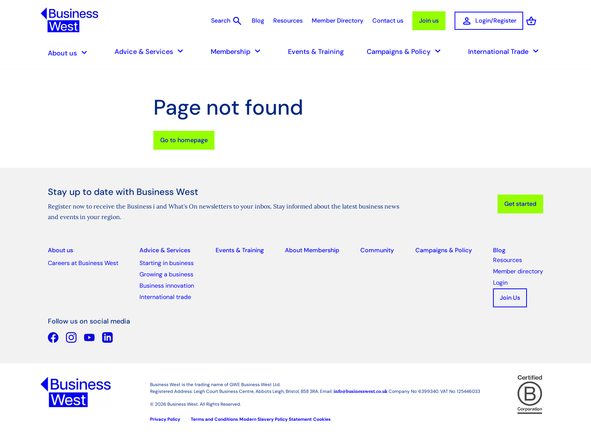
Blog (258, 21)
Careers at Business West (83, 263)
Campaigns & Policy (406, 51)
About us (70, 53)
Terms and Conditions (214, 419)
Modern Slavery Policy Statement (275, 419)
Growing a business (166, 274)
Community (377, 250)
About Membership (312, 250)
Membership (238, 51)
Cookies (322, 419)
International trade (165, 297)
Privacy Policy (165, 419)
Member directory (518, 271)
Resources (288, 21)
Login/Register (488, 21)
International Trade (505, 51)
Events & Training (316, 51)
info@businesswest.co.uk (360, 391)
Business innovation (166, 286)
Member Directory (337, 21)
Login (500, 283)
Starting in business (166, 263)
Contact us (387, 21)
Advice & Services (151, 51)
